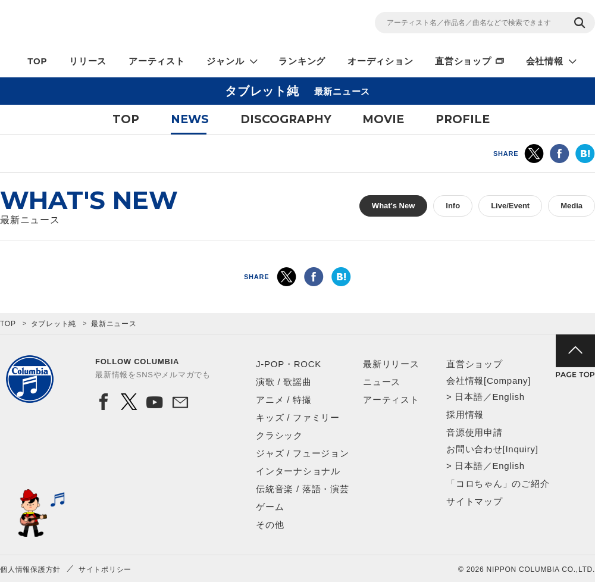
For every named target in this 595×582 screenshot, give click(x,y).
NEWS (190, 119)
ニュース (381, 382)
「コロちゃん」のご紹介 (497, 483)
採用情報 (465, 414)
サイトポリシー (105, 569)
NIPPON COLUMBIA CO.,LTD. (107, 24)
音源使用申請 (474, 432)
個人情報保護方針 (30, 569)
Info (453, 205)
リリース (88, 61)
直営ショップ (463, 61)
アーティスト (157, 61)
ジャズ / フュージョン (302, 453)
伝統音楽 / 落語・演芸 (302, 489)
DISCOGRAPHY (285, 119)
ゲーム (270, 507)
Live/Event (510, 205)
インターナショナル (298, 471)
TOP (37, 61)
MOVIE (383, 119)
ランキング (301, 61)
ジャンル (225, 61)
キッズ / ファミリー (298, 417)
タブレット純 (54, 324)
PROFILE (463, 119)
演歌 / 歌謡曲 (284, 382)
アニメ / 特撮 (284, 400)
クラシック (279, 435)
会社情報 (544, 61)
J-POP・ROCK (288, 364)
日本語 (469, 397)
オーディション (380, 61)
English (508, 397)
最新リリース (391, 364)
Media (571, 205)
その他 (270, 525)
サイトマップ (474, 501)
